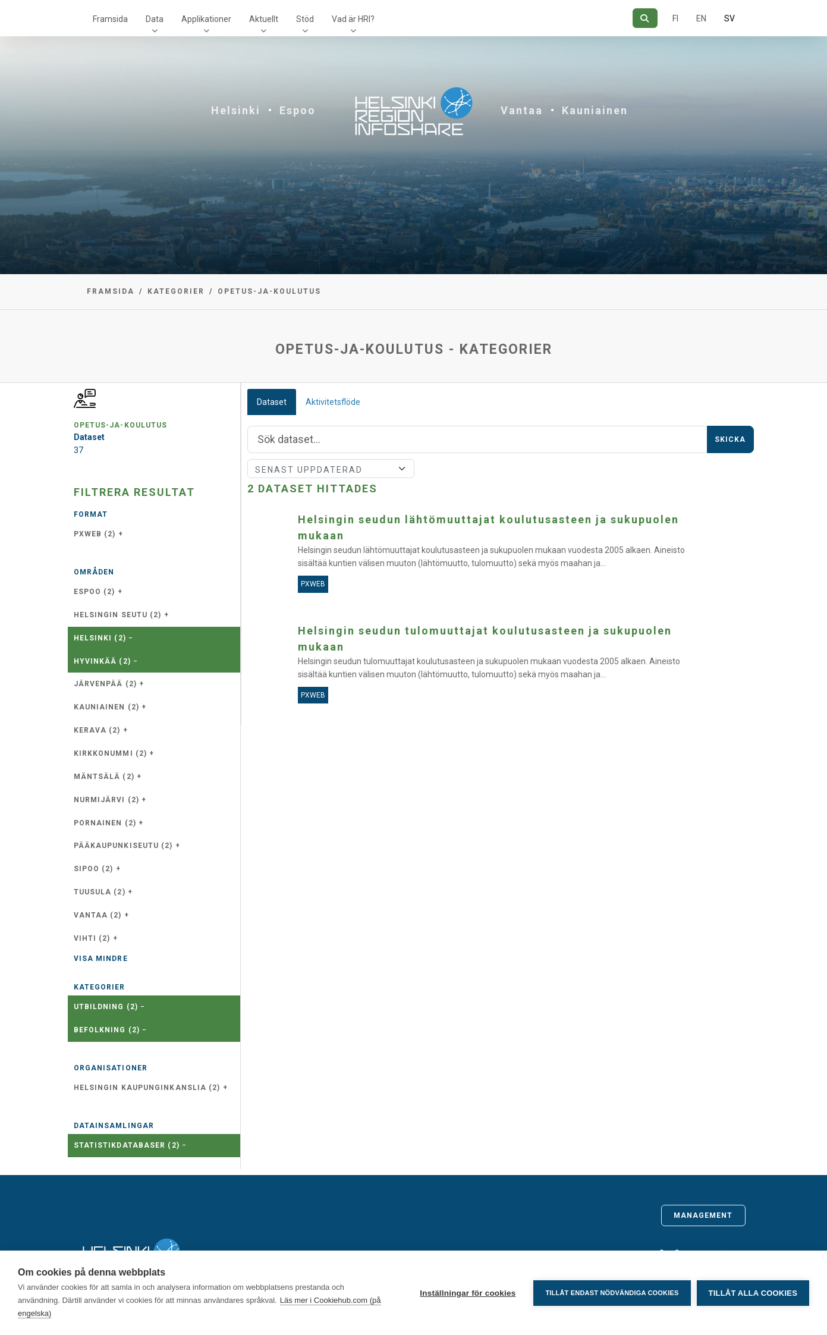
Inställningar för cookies (467, 1293)
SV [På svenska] (729, 18)
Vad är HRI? (353, 19)
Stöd (305, 19)
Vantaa (522, 110)
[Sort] (330, 468)
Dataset (272, 402)
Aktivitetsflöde (333, 402)
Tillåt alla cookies (753, 1293)
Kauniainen (595, 110)
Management (703, 1215)
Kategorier (176, 291)
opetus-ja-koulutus (269, 291)
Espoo (297, 110)
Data (154, 19)
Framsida (110, 19)
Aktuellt (263, 19)
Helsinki (235, 110)
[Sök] (645, 18)
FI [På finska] (675, 18)
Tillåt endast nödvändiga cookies (611, 1292)
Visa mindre (101, 958)
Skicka (730, 439)
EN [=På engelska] (701, 18)
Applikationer (206, 19)
